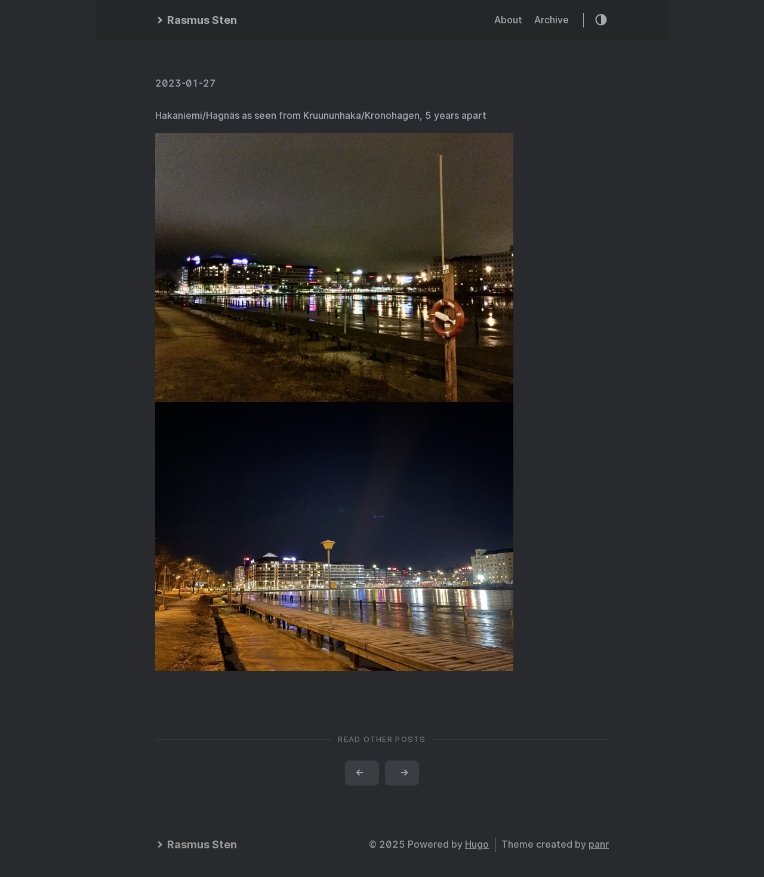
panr (599, 844)
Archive (551, 20)
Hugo (477, 844)
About (508, 20)
